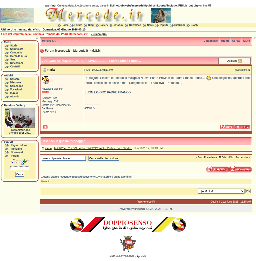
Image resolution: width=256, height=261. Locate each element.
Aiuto (246, 40)
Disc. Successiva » (239, 157)
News (150, 25)
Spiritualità (16, 49)
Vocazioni (16, 89)
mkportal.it (140, 256)
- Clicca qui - (99, 33)
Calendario (211, 40)
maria (51, 69)
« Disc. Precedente (206, 157)
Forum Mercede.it (57, 50)
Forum (78, 25)
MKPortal (115, 256)
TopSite (164, 25)
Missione (15, 82)
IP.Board (139, 208)
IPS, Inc (167, 208)
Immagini (16, 148)
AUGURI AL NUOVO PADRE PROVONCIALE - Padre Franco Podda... (93, 148)
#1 (249, 69)
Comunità (16, 52)
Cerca (236, 40)
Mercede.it (49, 40)
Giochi (194, 25)
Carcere (15, 79)
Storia (13, 45)
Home (65, 25)
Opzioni (232, 60)
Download (135, 25)
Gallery (104, 25)
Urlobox (119, 25)
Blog (91, 25)
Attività (14, 96)
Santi (13, 59)
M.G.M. (14, 93)
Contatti (15, 66)
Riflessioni (16, 63)
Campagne (16, 86)
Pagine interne (19, 145)
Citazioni (179, 25)
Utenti (225, 40)
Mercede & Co (18, 56)
